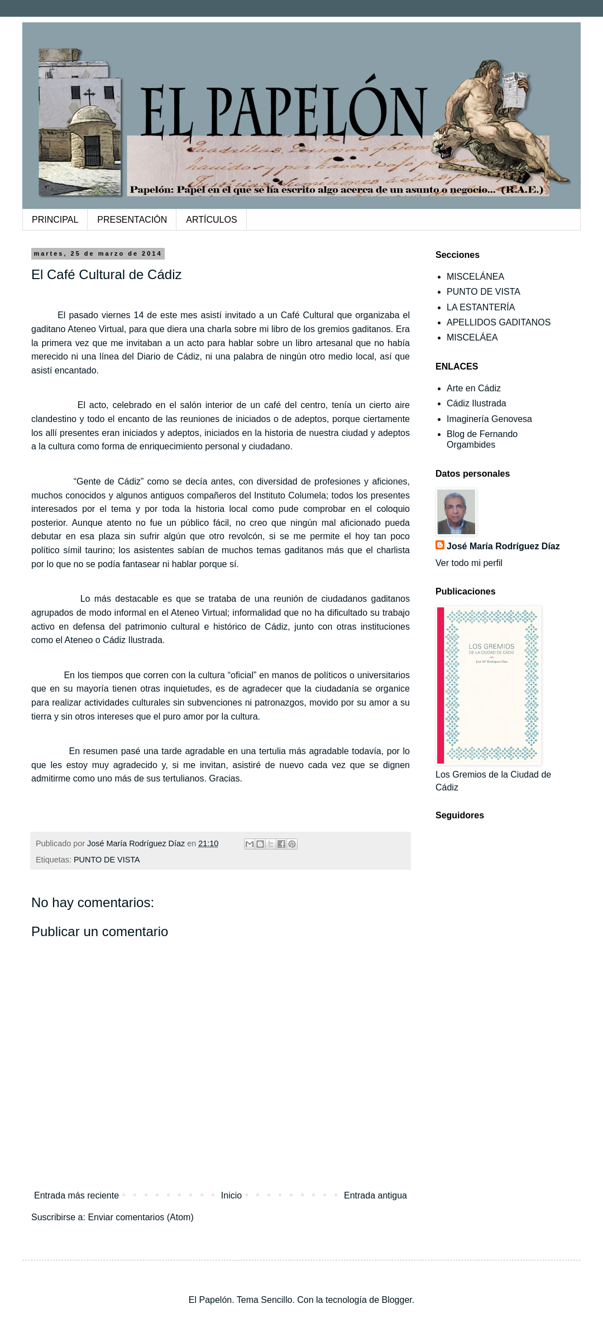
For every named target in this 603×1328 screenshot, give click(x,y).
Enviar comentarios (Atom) (140, 1217)
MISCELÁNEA (475, 276)
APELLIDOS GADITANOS (499, 322)
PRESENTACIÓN (132, 219)
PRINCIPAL (55, 219)
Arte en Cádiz (474, 388)
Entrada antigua (375, 1195)
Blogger (396, 1300)
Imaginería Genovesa (489, 419)
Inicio (231, 1195)
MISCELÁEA (472, 337)
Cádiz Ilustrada (476, 403)
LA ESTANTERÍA (481, 307)
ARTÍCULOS (211, 219)
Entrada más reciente (76, 1195)
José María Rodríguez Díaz (503, 546)
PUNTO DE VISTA (107, 859)
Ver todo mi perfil (469, 563)
